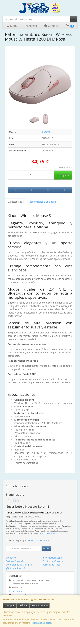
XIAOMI (46, 132)
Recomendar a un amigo (42, 201)
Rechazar (23, 605)
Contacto (51, 26)
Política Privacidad (15, 561)
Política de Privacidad (48, 533)
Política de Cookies (41, 622)
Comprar (63, 175)
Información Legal (52, 557)
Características (16, 201)
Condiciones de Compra (19, 564)
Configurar (9, 605)
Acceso (30, 26)
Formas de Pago (51, 564)
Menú (12, 26)
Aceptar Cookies (40, 605)
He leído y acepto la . (29, 540)
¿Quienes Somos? (15, 568)
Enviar (46, 548)
